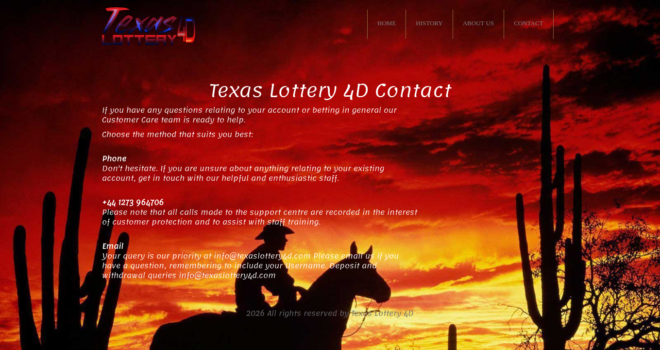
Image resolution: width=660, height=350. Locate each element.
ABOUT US (478, 23)
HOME (386, 23)
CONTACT (528, 23)
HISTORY (429, 23)
